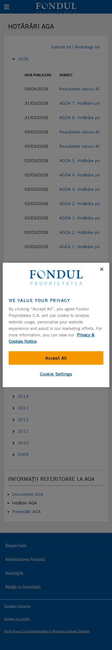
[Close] (102, 269)
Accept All (56, 358)
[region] (56, 325)
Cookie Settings (56, 374)
